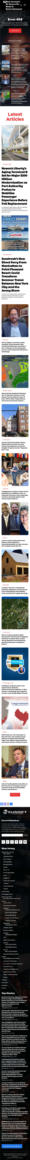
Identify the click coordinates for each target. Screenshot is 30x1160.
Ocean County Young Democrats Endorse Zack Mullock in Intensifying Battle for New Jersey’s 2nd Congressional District (14, 1074)
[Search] (25, 835)
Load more (15, 794)
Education (14, 75)
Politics (5, 537)
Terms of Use (19, 1157)
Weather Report (16, 90)
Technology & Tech (8, 683)
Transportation (15, 46)
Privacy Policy (11, 1157)
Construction (6, 439)
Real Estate (6, 585)
